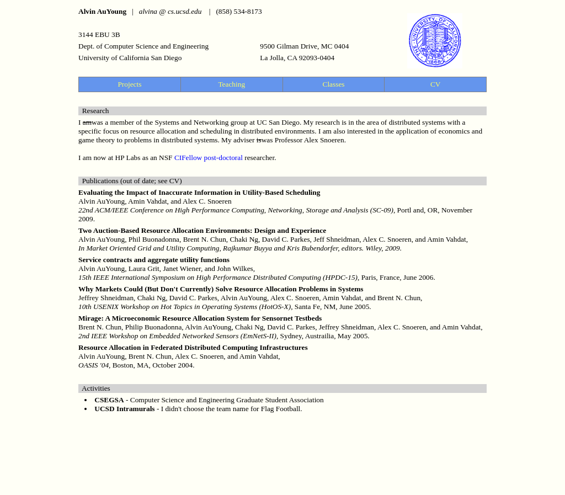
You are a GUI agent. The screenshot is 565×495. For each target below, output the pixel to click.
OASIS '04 (93, 365)
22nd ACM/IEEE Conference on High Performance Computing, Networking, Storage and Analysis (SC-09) (235, 210)
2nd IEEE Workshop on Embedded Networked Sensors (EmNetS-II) (177, 336)
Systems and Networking (191, 122)
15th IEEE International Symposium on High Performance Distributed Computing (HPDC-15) (218, 277)
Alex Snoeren (324, 140)
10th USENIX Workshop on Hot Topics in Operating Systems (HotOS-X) (184, 306)
